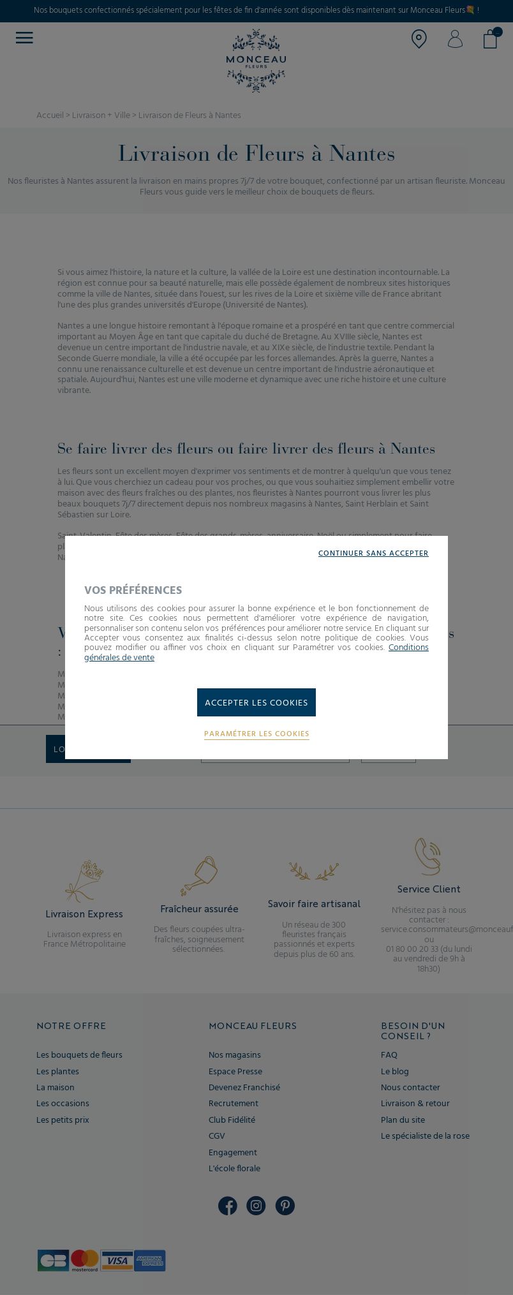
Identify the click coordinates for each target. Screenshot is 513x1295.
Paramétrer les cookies (256, 734)
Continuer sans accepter (373, 554)
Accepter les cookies (256, 703)
